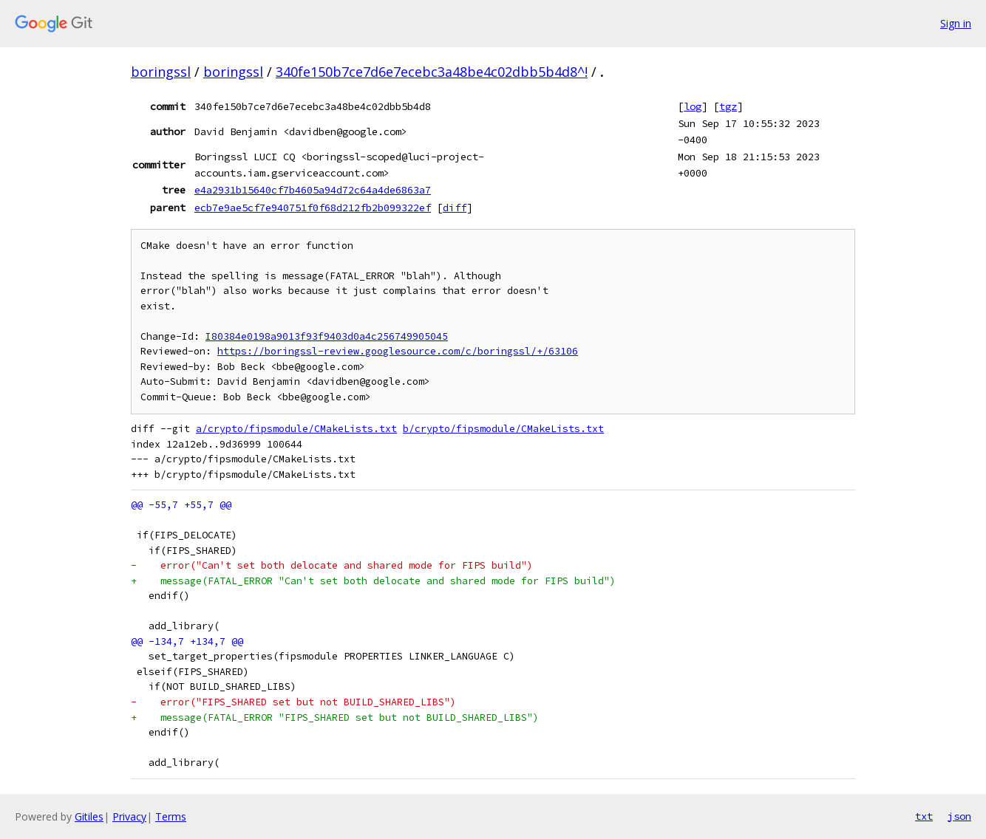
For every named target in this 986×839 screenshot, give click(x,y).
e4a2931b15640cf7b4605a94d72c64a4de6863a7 (312, 189)
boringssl (161, 72)
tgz (728, 106)
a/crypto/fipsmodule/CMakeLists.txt (296, 428)
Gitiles (89, 816)
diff (454, 207)
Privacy (129, 816)
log (692, 106)
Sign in (955, 23)
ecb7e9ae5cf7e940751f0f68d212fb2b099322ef (312, 207)
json (959, 816)
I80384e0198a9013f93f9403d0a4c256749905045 (326, 336)
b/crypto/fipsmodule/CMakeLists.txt (503, 428)
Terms (170, 816)
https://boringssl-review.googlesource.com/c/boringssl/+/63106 (397, 351)
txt (924, 816)
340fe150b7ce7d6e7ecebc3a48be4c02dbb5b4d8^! (432, 72)
